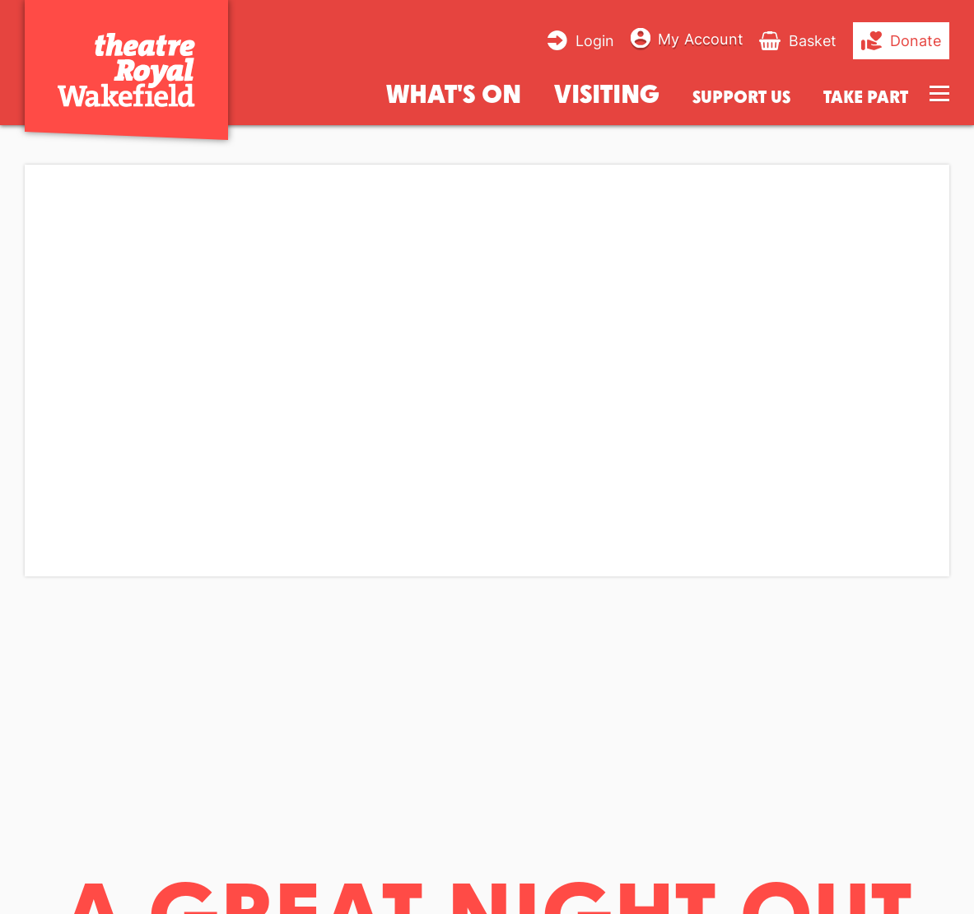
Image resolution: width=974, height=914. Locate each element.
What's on (453, 92)
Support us (741, 96)
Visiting (606, 92)
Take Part (865, 96)
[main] (487, 508)
